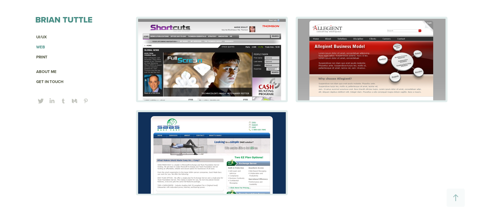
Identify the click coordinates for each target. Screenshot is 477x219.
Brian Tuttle (63, 20)
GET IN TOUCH (50, 82)
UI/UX (41, 37)
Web (40, 47)
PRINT (41, 57)
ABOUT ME (46, 72)
